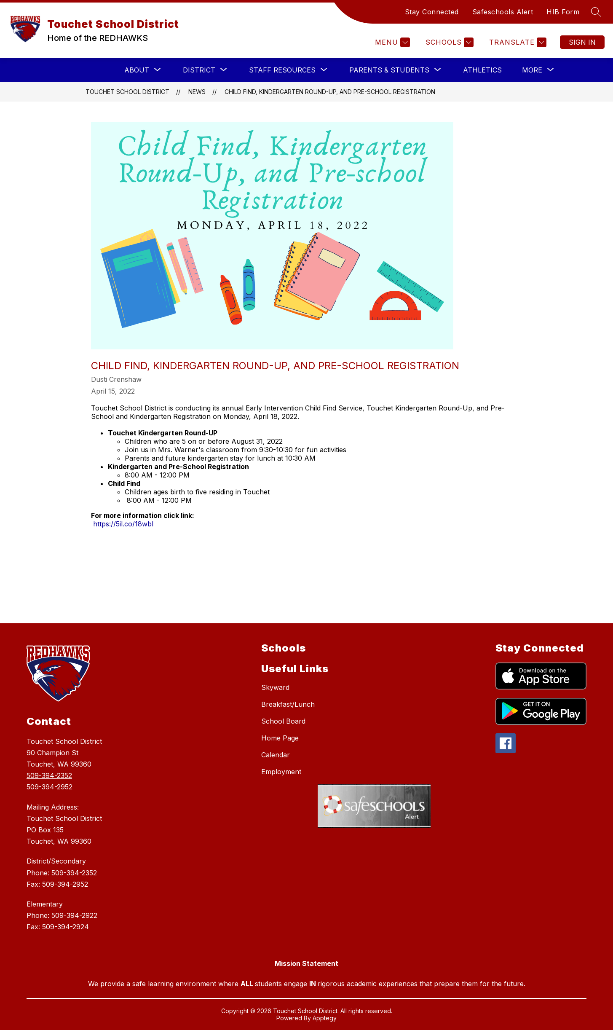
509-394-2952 (49, 787)
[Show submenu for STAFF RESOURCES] (282, 70)
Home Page (280, 738)
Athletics (482, 70)
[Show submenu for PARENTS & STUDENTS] (389, 70)
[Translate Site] (516, 42)
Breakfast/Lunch (288, 704)
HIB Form (562, 12)
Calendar (275, 755)
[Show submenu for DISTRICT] (199, 70)
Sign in (582, 42)
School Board (283, 721)
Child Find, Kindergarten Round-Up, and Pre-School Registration (330, 91)
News (197, 91)
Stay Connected (432, 12)
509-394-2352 (49, 775)
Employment (281, 771)
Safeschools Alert (502, 12)
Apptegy (325, 1018)
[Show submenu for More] (532, 70)
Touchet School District (127, 91)
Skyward (275, 687)
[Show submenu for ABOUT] (136, 70)
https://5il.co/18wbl (123, 524)
